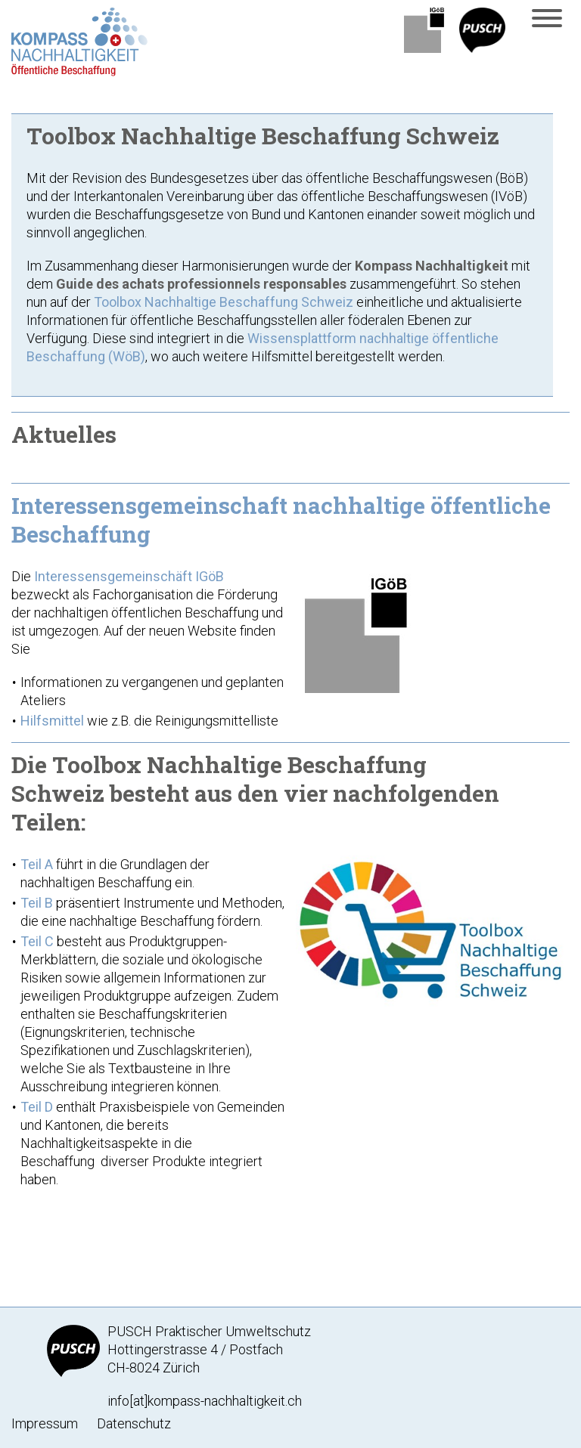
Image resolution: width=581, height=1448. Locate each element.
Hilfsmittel (53, 721)
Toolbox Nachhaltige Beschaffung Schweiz (223, 302)
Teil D (36, 1107)
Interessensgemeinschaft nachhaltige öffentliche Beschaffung (281, 519)
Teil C (37, 941)
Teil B (36, 903)
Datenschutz (134, 1423)
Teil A (36, 864)
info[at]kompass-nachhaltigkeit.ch (204, 1401)
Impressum (44, 1423)
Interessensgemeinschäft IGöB (129, 576)
